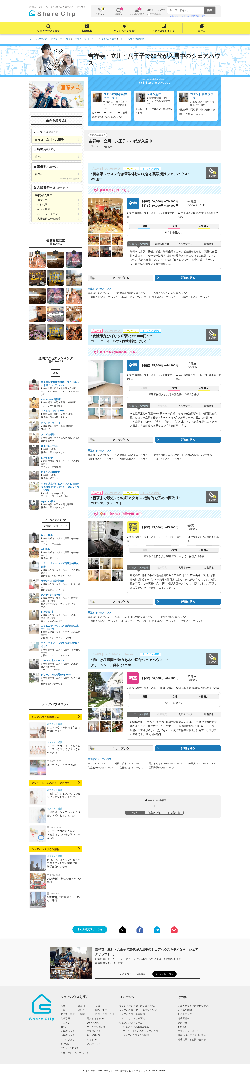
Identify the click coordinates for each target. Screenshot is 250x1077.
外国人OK (66, 1022)
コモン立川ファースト (106, 503)
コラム (201, 30)
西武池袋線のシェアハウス (134, 459)
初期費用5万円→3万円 (114, 190)
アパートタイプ (95, 1043)
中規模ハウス (94, 1031)
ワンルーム (184, 16)
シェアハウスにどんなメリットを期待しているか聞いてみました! (63, 834)
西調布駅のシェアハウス (162, 767)
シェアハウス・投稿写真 (132, 1018)
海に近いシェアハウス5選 (61, 765)
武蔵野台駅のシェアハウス (195, 297)
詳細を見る (188, 277)
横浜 (97, 1005)
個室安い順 (154, 812)
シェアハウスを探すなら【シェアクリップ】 (126, 1071)
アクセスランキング (163, 30)
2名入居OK (93, 1022)
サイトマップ (185, 1014)
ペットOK (92, 1039)
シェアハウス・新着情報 (132, 1014)
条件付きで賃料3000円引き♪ (118, 352)
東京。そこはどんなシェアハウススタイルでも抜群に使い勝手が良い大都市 (63, 863)
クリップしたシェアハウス (75, 1053)
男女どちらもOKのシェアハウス (170, 292)
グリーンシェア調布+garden (111, 665)
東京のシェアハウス (98, 292)
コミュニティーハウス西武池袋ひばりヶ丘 (120, 341)
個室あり (65, 1027)
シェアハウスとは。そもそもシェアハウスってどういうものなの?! (63, 749)
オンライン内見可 (70, 1048)
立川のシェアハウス (192, 621)
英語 (203, 16)
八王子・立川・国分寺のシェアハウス (135, 616)
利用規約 (182, 1027)
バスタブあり (68, 1039)
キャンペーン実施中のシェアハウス (138, 1005)
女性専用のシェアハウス (166, 455)
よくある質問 (185, 1010)
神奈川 (81, 1005)
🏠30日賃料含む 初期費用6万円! (121, 514)
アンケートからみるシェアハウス (50, 783)
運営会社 (182, 1022)
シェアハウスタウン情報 (45, 849)
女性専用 (65, 1018)
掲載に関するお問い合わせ (192, 1039)
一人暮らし (173, 16)
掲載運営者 (183, 1018)
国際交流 (195, 16)
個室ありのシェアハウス (133, 297)
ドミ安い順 (173, 812)
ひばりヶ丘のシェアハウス (168, 459)
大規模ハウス (68, 1031)
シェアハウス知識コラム (45, 717)
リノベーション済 (96, 1027)
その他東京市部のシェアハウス (131, 292)
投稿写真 (87, 30)
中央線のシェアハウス (164, 621)
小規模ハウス (68, 1035)
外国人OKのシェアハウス (104, 297)
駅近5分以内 (93, 1035)
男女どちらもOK (95, 1018)
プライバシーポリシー (189, 1031)
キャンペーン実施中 (125, 30)
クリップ (100, 11)
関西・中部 (101, 1010)
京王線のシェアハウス (164, 297)
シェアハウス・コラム (131, 1022)
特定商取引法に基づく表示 (192, 1035)
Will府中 (97, 179)
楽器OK (65, 1043)
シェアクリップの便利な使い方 (194, 1005)
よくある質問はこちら (90, 929)
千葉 (63, 1010)
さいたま (82, 1010)
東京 (63, 1005)
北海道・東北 (68, 1014)
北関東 (81, 1014)
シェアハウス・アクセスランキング (138, 1010)
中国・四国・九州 (104, 1014)
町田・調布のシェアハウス (129, 763)
